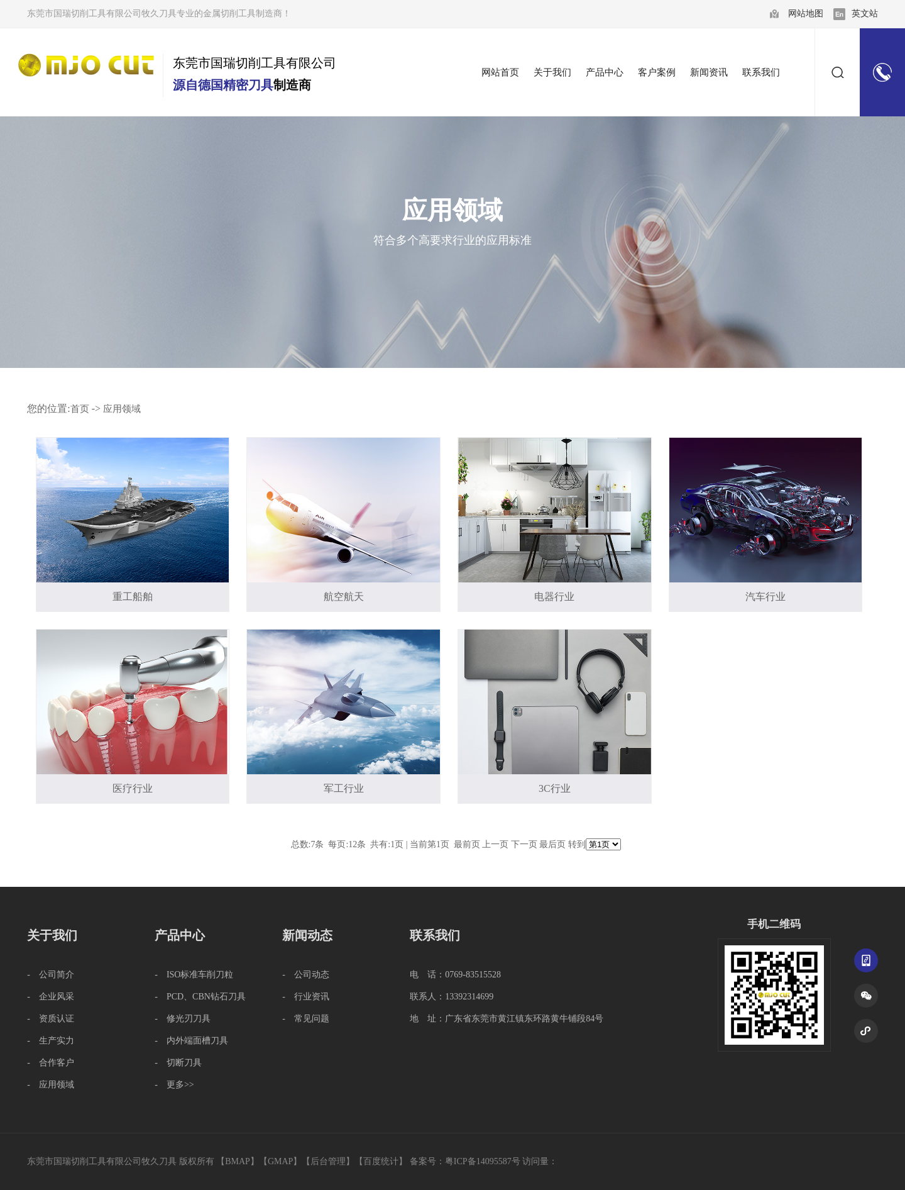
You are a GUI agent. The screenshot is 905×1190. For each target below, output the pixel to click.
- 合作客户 (50, 1062)
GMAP (280, 1161)
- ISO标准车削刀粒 (194, 974)
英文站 (865, 13)
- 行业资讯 (305, 996)
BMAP (237, 1161)
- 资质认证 (50, 1018)
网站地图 (805, 13)
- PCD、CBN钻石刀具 (200, 996)
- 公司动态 (305, 974)
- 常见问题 (305, 1018)
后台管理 (328, 1161)
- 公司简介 (50, 974)
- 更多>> (174, 1084)
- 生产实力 (50, 1040)
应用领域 (122, 409)
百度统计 (380, 1161)
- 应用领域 (50, 1084)
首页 (79, 409)
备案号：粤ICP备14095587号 (465, 1161)
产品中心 (180, 935)
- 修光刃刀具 (183, 1018)
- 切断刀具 (178, 1062)
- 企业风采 (50, 996)
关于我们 (52, 935)
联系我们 (435, 935)
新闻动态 (307, 935)
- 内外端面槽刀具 (191, 1040)
